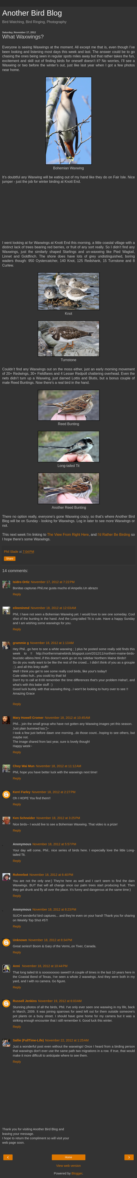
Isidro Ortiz (21, 582)
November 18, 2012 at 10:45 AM (67, 717)
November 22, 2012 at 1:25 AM (66, 1040)
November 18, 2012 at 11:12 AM (58, 766)
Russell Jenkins (25, 1001)
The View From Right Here (68, 534)
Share (9, 558)
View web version (68, 1165)
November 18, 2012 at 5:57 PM (54, 844)
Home (68, 1157)
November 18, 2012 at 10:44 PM (45, 966)
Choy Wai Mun (24, 766)
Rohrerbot (20, 874)
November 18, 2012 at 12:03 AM (53, 608)
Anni (17, 966)
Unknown (20, 940)
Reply (17, 594)
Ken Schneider (24, 818)
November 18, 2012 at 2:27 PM (53, 792)
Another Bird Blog (32, 13)
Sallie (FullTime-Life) (28, 1040)
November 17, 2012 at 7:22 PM (53, 582)
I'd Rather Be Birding (114, 534)
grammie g (21, 643)
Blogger (76, 1173)
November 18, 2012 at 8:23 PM (54, 909)
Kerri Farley (21, 792)
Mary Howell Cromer (28, 717)
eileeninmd (21, 608)
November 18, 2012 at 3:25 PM (58, 818)
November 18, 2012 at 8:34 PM (50, 940)
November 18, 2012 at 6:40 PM (51, 874)
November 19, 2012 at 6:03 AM (60, 1001)
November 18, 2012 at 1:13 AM (52, 643)
